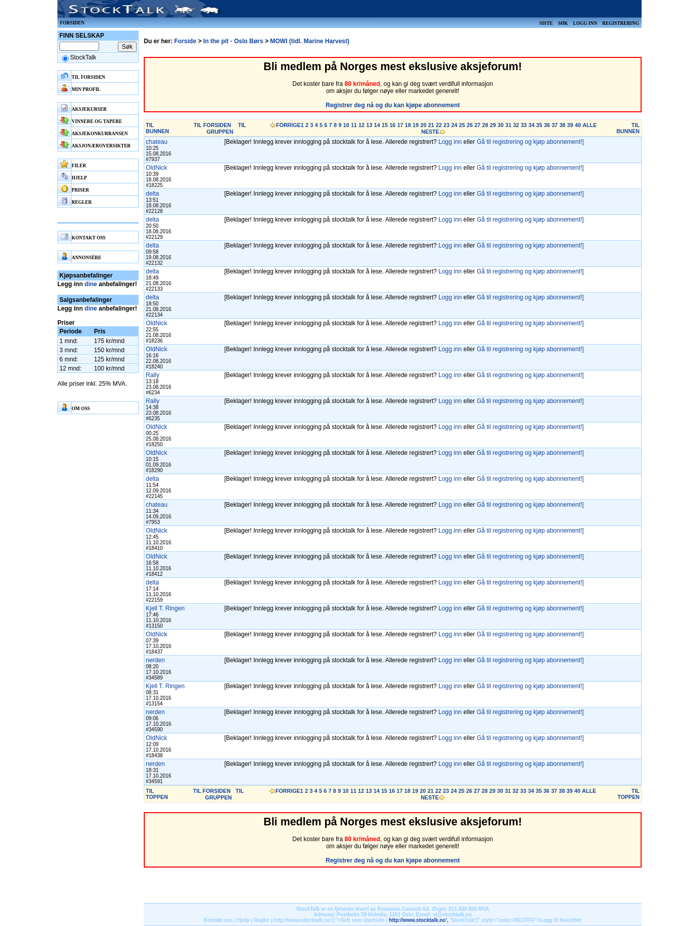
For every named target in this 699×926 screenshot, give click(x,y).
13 (369, 125)
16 (393, 125)
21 (431, 125)
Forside (185, 41)
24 (454, 125)
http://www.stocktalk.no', (419, 920)
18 (408, 125)
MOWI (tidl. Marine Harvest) (310, 41)
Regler (262, 920)
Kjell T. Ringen (165, 608)
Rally (153, 375)
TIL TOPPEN (157, 794)
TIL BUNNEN (157, 128)
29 (493, 125)
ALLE (590, 125)
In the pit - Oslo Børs (233, 41)
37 (555, 125)
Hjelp (243, 920)
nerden (155, 660)
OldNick (156, 167)
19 (415, 125)
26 (470, 125)
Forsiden (72, 22)
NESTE (430, 132)
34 (531, 125)
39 (570, 125)
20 (423, 125)
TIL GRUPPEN (226, 128)
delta (152, 193)
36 (547, 125)
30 (501, 125)
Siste (546, 23)
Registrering (620, 23)
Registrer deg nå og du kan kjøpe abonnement (393, 105)
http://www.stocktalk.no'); (304, 920)
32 (516, 125)
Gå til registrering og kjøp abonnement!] (530, 141)
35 (539, 125)
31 (508, 125)
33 (524, 125)
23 (446, 125)
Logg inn (585, 23)
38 (562, 125)
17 (400, 125)
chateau (157, 141)
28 (485, 125)
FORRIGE (288, 125)
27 (477, 125)
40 (578, 125)
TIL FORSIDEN (212, 125)
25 (462, 125)
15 (385, 125)
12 (362, 125)
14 (377, 125)
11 (354, 125)
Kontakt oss (218, 920)
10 (346, 125)
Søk (563, 23)
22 (439, 125)
